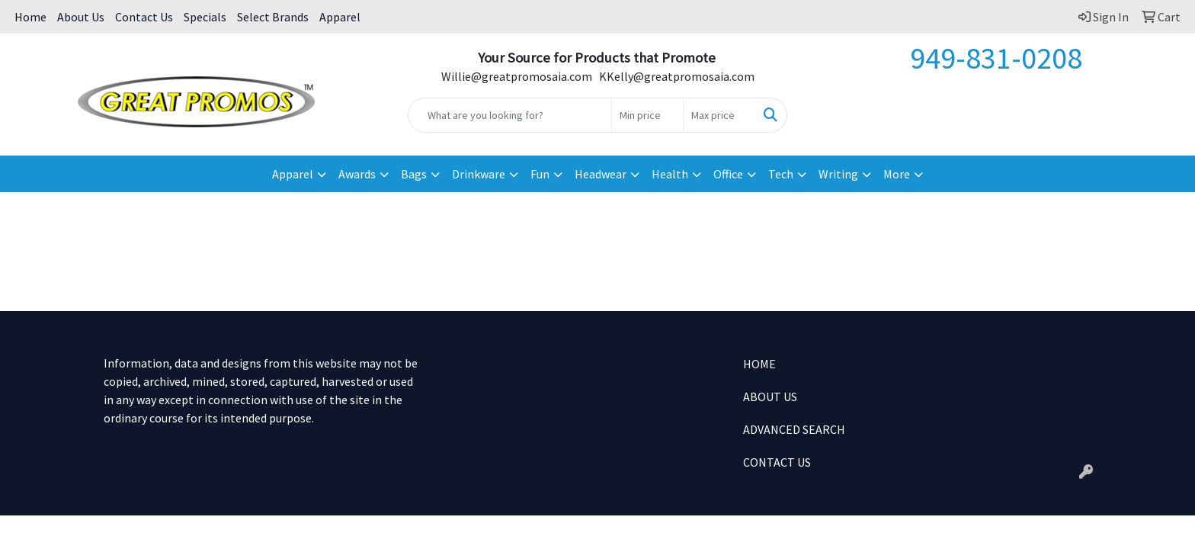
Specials (205, 16)
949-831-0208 (996, 58)
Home (30, 16)
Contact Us (144, 16)
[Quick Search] (510, 115)
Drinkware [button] (478, 173)
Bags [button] (414, 173)
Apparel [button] (292, 173)
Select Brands (273, 16)
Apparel (339, 16)
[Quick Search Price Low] (647, 115)
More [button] (896, 173)
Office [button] (728, 173)
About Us (80, 16)
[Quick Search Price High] (719, 115)
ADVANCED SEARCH (794, 429)
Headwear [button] (600, 173)
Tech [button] (780, 173)
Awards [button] (357, 173)
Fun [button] (539, 173)
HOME (759, 363)
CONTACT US (777, 462)
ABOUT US (770, 396)
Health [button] (670, 173)
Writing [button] (838, 173)
